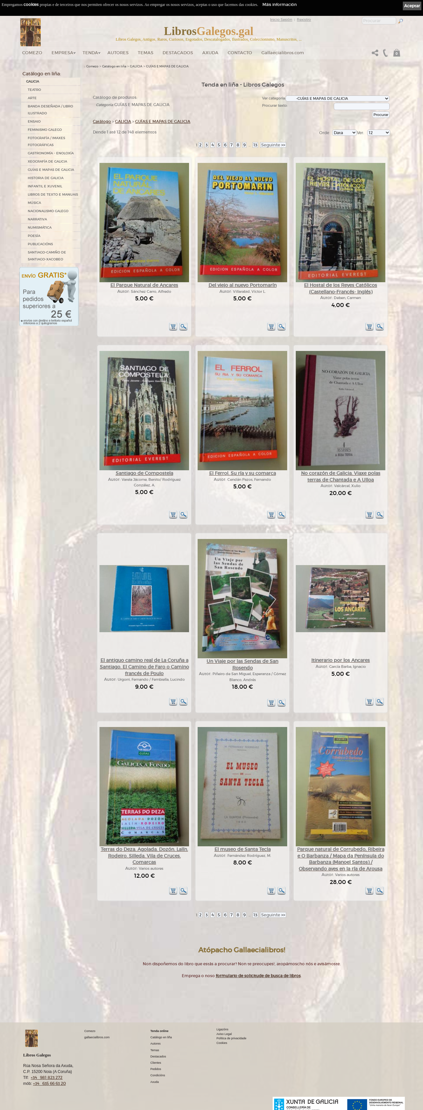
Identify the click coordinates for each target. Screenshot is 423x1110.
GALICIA (32, 81)
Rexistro (304, 19)
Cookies (221, 1043)
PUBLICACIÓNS (40, 244)
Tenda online (159, 1031)
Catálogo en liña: (41, 74)
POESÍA (34, 236)
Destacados (158, 1056)
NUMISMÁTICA (40, 227)
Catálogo (102, 121)
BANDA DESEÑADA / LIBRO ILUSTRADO (50, 109)
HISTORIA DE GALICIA (45, 178)
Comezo (32, 53)
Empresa (62, 53)
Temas (145, 53)
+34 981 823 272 (46, 1077)
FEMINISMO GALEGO (45, 130)
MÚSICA (34, 203)
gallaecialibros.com (97, 1037)
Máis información (279, 4)
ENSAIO (34, 121)
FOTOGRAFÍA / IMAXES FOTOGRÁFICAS (46, 141)
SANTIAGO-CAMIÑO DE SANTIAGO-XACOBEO (47, 255)
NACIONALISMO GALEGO (48, 211)
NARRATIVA (37, 219)
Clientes (155, 1062)
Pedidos (155, 1069)
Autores (118, 53)
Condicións (157, 1075)
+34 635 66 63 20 (49, 1083)
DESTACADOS (178, 53)
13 (255, 144)
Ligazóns (222, 1029)
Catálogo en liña (114, 66)
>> (273, 144)
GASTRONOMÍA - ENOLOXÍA (51, 153)
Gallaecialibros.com (282, 53)
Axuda (210, 53)
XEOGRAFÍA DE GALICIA (47, 161)
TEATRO (34, 90)
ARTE (32, 98)
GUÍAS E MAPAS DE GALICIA (51, 170)
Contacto (240, 53)
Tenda (90, 53)
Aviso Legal (224, 1034)
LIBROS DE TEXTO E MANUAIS (53, 194)
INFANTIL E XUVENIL (45, 186)
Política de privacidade (231, 1038)
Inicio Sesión (281, 19)
